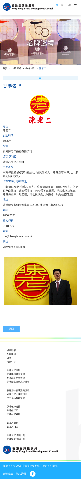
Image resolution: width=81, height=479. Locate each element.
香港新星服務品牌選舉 (18, 381)
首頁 (5, 68)
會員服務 (11, 354)
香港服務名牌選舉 (16, 374)
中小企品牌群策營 (16, 398)
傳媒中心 (11, 361)
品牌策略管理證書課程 (18, 390)
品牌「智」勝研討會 (17, 394)
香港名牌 (30, 68)
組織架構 (11, 350)
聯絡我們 (21, 473)
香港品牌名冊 (13, 414)
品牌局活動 (12, 422)
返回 (11, 328)
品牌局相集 (12, 426)
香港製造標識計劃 (16, 439)
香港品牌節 (12, 410)
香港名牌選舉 (13, 370)
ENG (68, 5)
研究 (9, 358)
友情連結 (8, 473)
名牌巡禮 (16, 68)
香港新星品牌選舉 (16, 378)
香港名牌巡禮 (13, 406)
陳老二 (42, 68)
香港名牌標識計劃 (16, 435)
